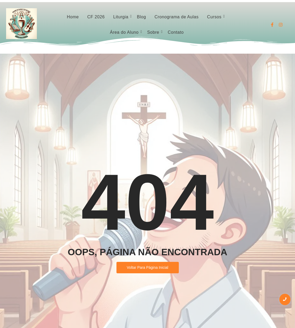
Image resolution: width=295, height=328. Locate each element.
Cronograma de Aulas (176, 17)
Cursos (215, 17)
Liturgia (121, 17)
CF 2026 (96, 17)
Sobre (154, 32)
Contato (176, 32)
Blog (141, 17)
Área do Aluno (125, 32)
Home (73, 17)
